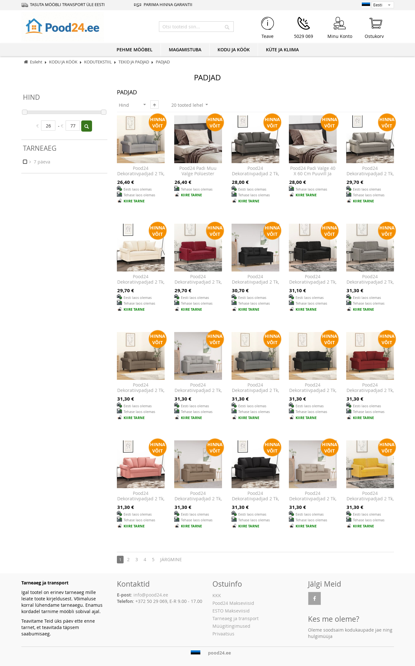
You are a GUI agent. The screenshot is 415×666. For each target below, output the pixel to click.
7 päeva (41, 162)
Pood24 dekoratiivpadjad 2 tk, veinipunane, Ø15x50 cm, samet (198, 284)
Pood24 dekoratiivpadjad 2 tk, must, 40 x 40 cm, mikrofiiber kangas (255, 284)
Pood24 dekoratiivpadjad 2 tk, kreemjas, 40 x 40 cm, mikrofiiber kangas (312, 501)
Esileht (36, 62)
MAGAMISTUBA (185, 50)
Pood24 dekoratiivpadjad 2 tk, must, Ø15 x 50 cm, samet (312, 284)
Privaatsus (223, 634)
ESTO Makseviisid (231, 611)
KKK (216, 595)
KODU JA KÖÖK (234, 50)
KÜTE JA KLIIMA (282, 50)
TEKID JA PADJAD (134, 62)
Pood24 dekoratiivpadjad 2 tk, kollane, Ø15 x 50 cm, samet (370, 501)
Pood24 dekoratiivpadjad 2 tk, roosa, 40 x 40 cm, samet (140, 501)
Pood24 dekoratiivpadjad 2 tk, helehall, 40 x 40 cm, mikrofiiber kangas (198, 393)
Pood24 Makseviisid (233, 603)
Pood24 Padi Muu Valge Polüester (198, 171)
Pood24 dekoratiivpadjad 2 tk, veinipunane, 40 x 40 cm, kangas (370, 393)
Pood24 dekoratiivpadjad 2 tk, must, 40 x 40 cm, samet (255, 501)
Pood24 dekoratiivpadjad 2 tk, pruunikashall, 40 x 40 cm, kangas (140, 393)
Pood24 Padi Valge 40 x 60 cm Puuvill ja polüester (312, 173)
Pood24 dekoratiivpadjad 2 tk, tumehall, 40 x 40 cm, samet (255, 176)
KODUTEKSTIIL (98, 62)
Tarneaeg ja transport (235, 618)
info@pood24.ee (150, 595)
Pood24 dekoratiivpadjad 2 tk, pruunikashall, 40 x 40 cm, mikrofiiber (198, 501)
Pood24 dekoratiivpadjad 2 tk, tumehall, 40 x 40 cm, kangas (255, 393)
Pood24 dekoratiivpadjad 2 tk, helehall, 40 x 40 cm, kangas (140, 176)
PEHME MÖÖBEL (135, 50)
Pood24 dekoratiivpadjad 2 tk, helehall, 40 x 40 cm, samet (370, 176)
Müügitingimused (231, 626)
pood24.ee (219, 653)
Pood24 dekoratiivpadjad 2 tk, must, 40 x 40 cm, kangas (312, 393)
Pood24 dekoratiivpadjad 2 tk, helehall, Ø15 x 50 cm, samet (370, 284)
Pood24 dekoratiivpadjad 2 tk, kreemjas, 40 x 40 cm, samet (140, 284)
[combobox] (196, 26)
